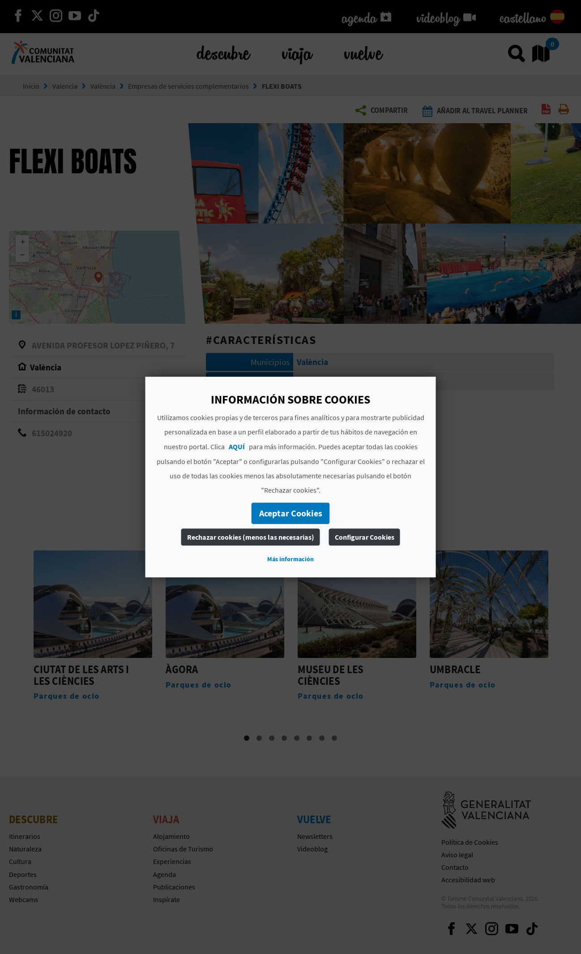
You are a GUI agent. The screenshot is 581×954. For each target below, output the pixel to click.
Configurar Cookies (364, 537)
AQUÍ (237, 446)
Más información (290, 559)
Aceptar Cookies (290, 513)
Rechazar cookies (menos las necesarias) (250, 537)
